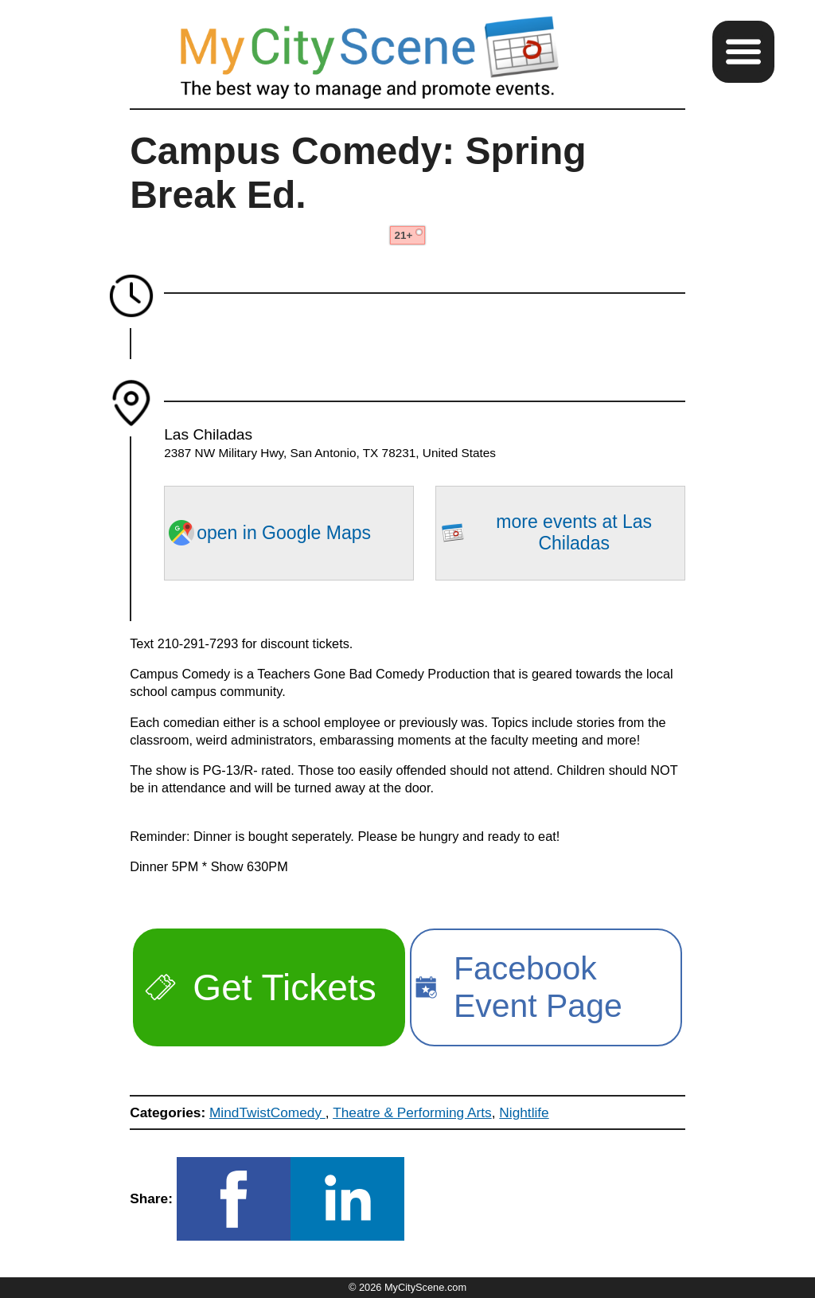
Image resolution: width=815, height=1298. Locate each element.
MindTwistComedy (267, 1112)
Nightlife (523, 1112)
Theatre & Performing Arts (412, 1112)
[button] (743, 52)
